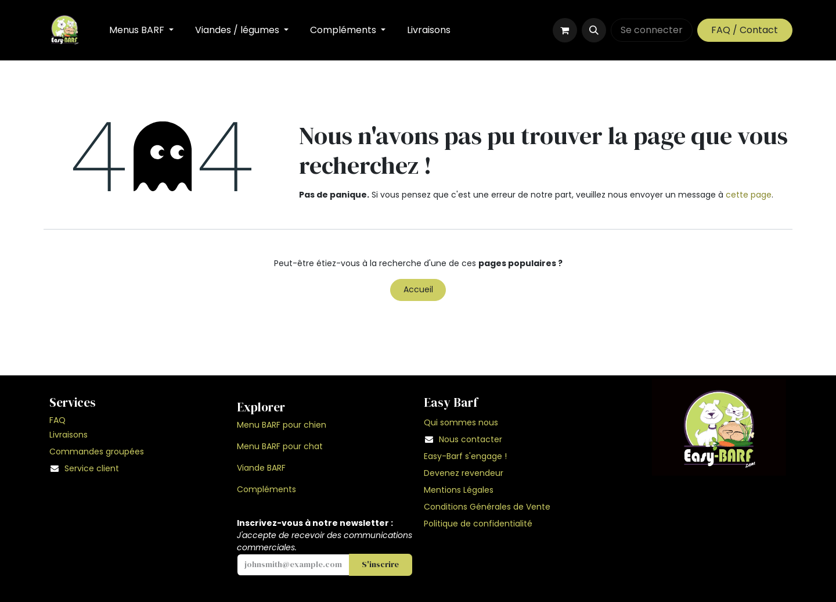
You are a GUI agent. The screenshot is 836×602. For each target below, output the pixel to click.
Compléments (266, 489)
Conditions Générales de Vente (487, 507)
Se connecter (652, 30)
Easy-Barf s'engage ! (466, 456)
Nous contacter (470, 439)
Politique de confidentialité (478, 523)
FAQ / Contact (744, 30)
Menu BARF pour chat (280, 446)
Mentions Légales (458, 490)
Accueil (418, 289)
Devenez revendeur (463, 473)
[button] (594, 30)
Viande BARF (261, 468)
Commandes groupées (96, 451)
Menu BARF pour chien (281, 425)
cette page (749, 194)
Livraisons (68, 434)
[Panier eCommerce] (565, 30)
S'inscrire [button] (380, 564)
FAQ (57, 420)
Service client (91, 468)
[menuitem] (142, 30)
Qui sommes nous (461, 422)
